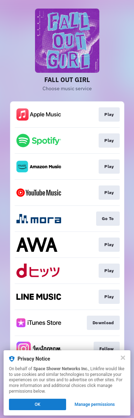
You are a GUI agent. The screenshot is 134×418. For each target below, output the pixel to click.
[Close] (123, 357)
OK (37, 404)
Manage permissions (95, 404)
